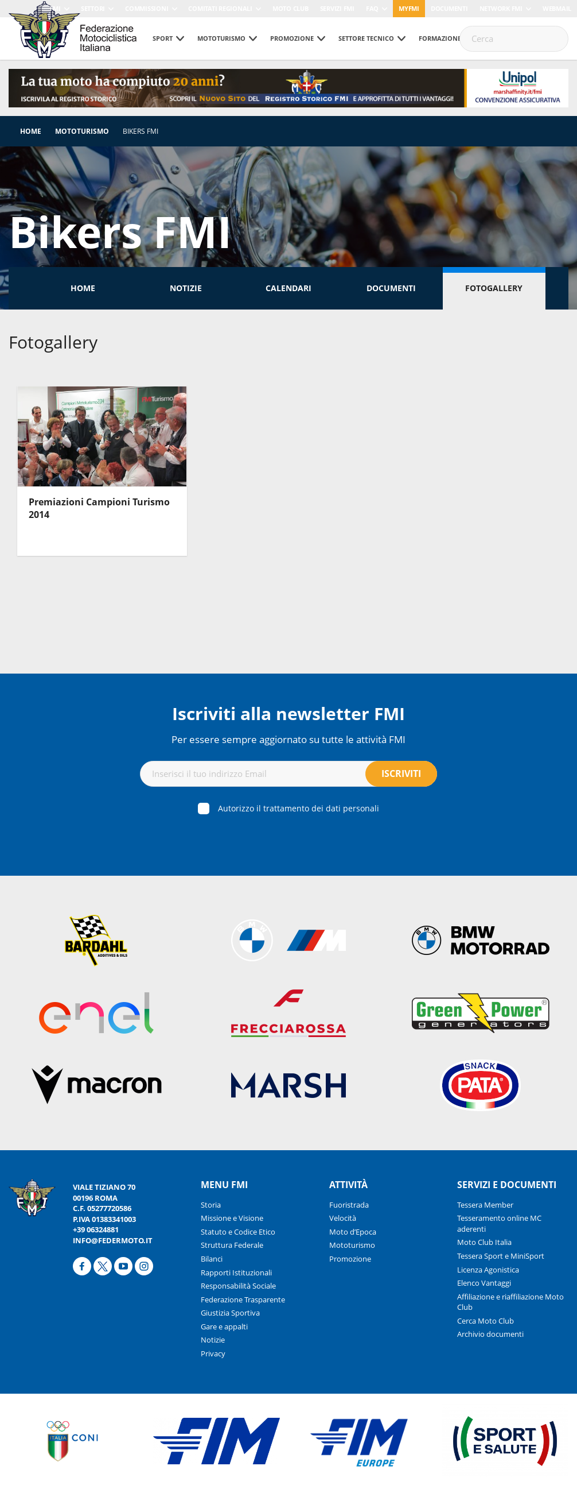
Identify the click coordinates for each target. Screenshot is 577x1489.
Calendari (288, 288)
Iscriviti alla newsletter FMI (288, 713)
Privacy (213, 1353)
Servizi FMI (337, 8)
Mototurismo (221, 38)
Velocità (342, 1218)
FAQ (372, 8)
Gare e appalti (224, 1326)
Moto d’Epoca (352, 1232)
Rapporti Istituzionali (236, 1272)
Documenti (449, 8)
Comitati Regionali (220, 8)
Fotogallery (494, 288)
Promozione (292, 38)
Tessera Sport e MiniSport (500, 1256)
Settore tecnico (366, 38)
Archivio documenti (490, 1334)
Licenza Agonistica (488, 1269)
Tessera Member (485, 1205)
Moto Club (290, 8)
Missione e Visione (232, 1218)
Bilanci (212, 1259)
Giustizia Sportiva (230, 1313)
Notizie (186, 288)
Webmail (557, 8)
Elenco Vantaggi (484, 1283)
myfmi (409, 8)
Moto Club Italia (484, 1242)
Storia (211, 1205)
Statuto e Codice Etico (238, 1232)
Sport (163, 38)
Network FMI (501, 8)
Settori (93, 8)
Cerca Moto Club (485, 1321)
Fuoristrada (349, 1205)
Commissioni (146, 8)
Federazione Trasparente (243, 1299)
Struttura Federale (232, 1245)
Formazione (440, 38)
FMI (55, 8)
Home (30, 131)
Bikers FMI (140, 131)
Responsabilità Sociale (238, 1286)
